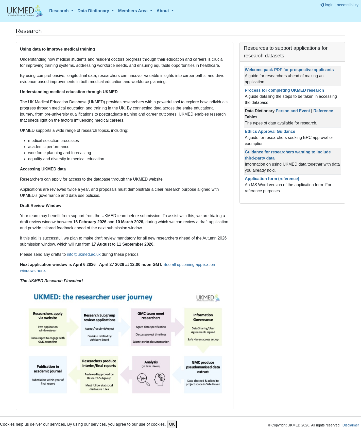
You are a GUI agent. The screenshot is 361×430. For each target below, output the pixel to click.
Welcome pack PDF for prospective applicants (289, 70)
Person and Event (293, 111)
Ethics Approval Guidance (270, 131)
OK (172, 424)
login (326, 5)
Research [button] (59, 10)
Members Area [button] (133, 10)
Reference (323, 111)
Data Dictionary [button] (94, 10)
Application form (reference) (272, 179)
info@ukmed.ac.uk (84, 254)
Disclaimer (350, 425)
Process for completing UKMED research (284, 90)
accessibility (347, 5)
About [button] (163, 10)
